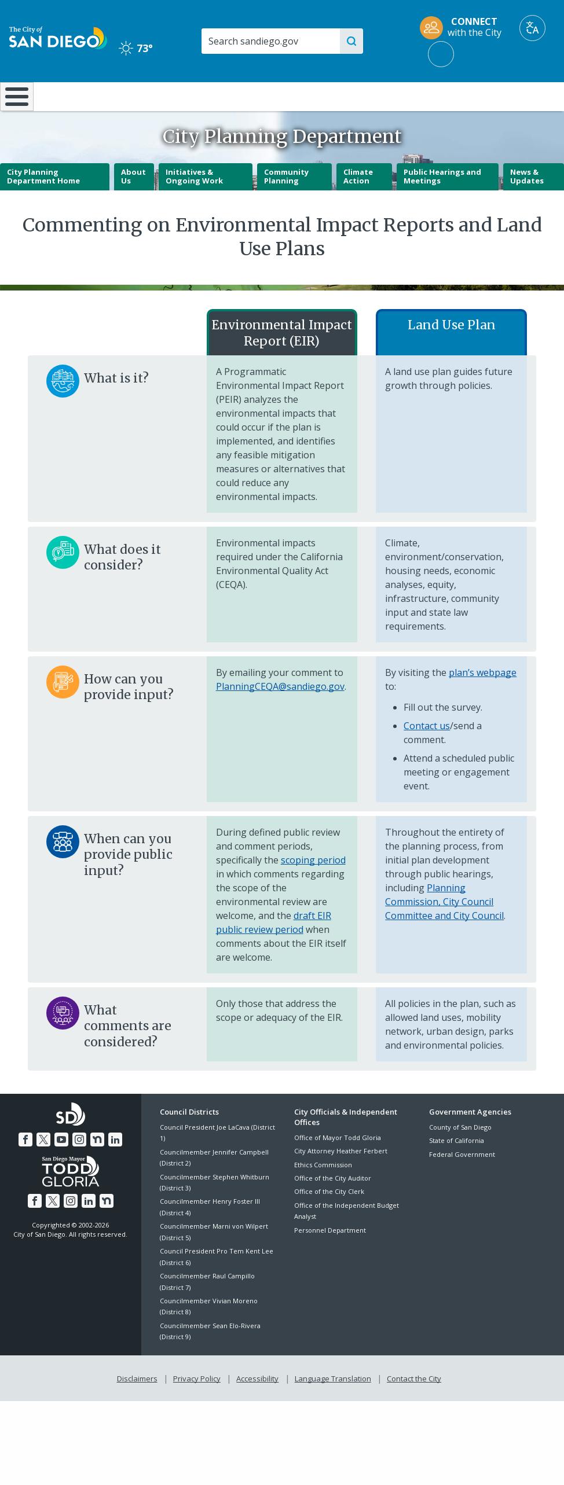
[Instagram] (79, 1168)
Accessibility (257, 1407)
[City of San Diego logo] (58, 37)
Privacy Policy (198, 1407)
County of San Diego (460, 1157)
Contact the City (411, 1407)
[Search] (271, 41)
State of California (456, 1171)
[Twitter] (45, 1168)
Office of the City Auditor (332, 1208)
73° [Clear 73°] (136, 48)
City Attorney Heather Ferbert (340, 1181)
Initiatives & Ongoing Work (194, 206)
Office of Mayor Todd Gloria (337, 1168)
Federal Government (462, 1184)
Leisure (72, 95)
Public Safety (423, 95)
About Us (133, 206)
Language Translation (332, 1407)
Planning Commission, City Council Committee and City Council (444, 931)
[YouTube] (62, 1168)
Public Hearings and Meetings (442, 206)
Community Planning (286, 206)
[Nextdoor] (96, 1168)
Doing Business (243, 101)
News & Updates (527, 206)
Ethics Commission (323, 1194)
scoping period (313, 890)
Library (330, 95)
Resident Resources (160, 101)
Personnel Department (330, 1260)
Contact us (427, 755)
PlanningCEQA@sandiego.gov (280, 716)
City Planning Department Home (43, 206)
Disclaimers (139, 1407)
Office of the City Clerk (329, 1222)
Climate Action (358, 206)
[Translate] (532, 28)
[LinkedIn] (113, 1168)
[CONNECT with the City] (464, 28)
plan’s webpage (483, 702)
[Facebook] (28, 1168)
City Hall (517, 95)
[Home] (14, 112)
